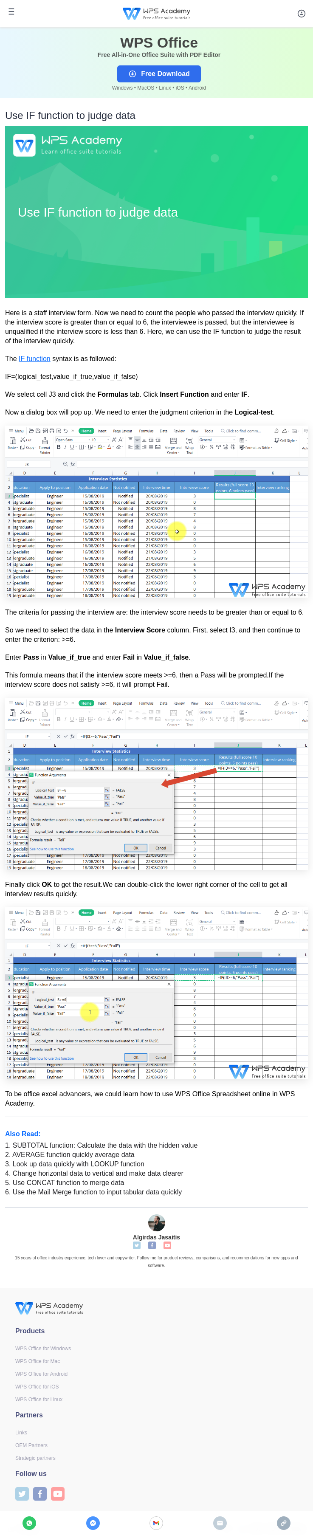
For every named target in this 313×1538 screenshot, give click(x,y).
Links (21, 1433)
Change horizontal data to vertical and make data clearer (94, 1173)
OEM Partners (31, 1445)
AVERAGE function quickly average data (70, 1154)
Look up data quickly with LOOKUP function (74, 1164)
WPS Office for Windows (43, 1349)
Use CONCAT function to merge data (64, 1182)
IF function (35, 358)
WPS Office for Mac (37, 1361)
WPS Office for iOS (37, 1387)
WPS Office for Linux (38, 1400)
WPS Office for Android (41, 1374)
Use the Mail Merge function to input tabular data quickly (93, 1192)
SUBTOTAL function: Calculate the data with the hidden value (101, 1145)
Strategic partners (35, 1458)
